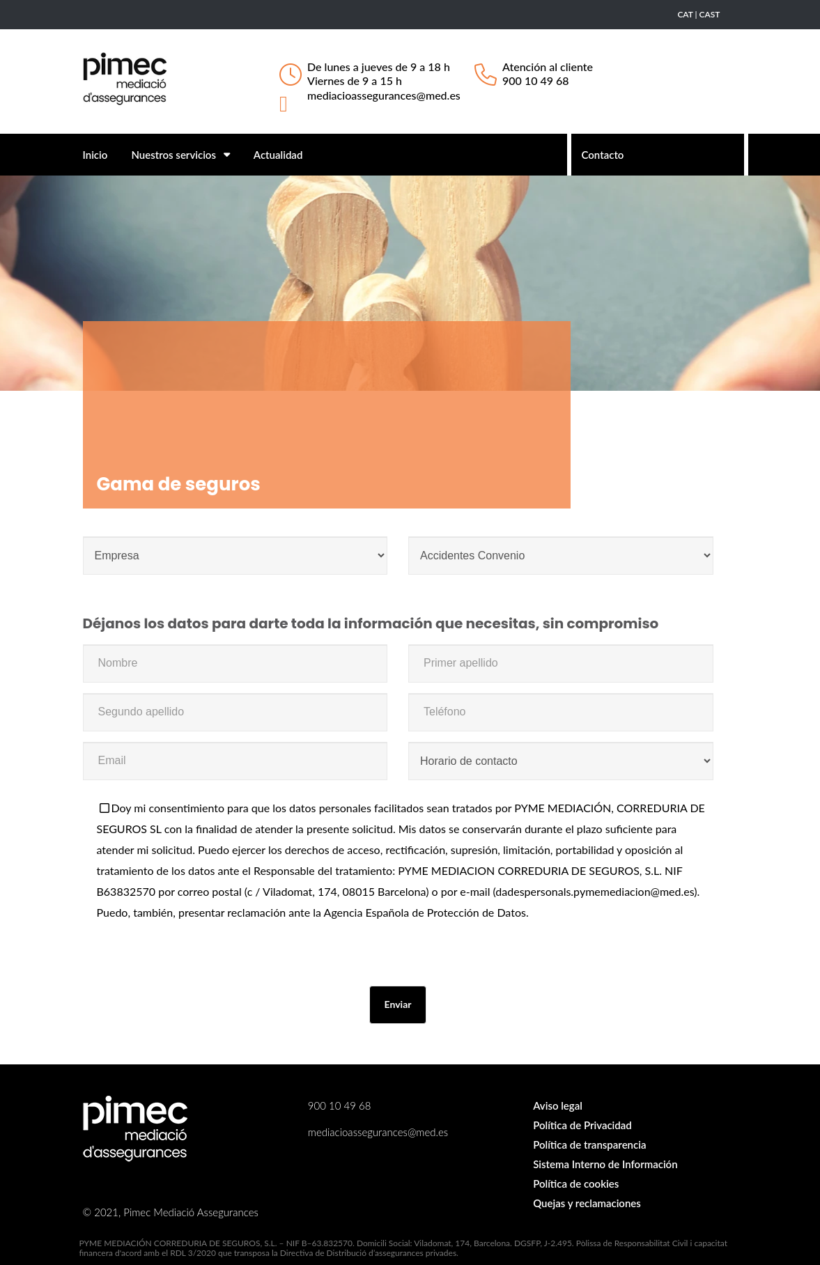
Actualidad (278, 154)
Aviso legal (557, 1105)
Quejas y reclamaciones (587, 1203)
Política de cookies (576, 1183)
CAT (685, 14)
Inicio (95, 154)
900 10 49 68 (535, 80)
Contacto (603, 154)
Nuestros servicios (180, 154)
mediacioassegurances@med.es (384, 95)
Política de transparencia (589, 1144)
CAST (709, 14)
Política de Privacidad (582, 1125)
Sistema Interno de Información (605, 1164)
